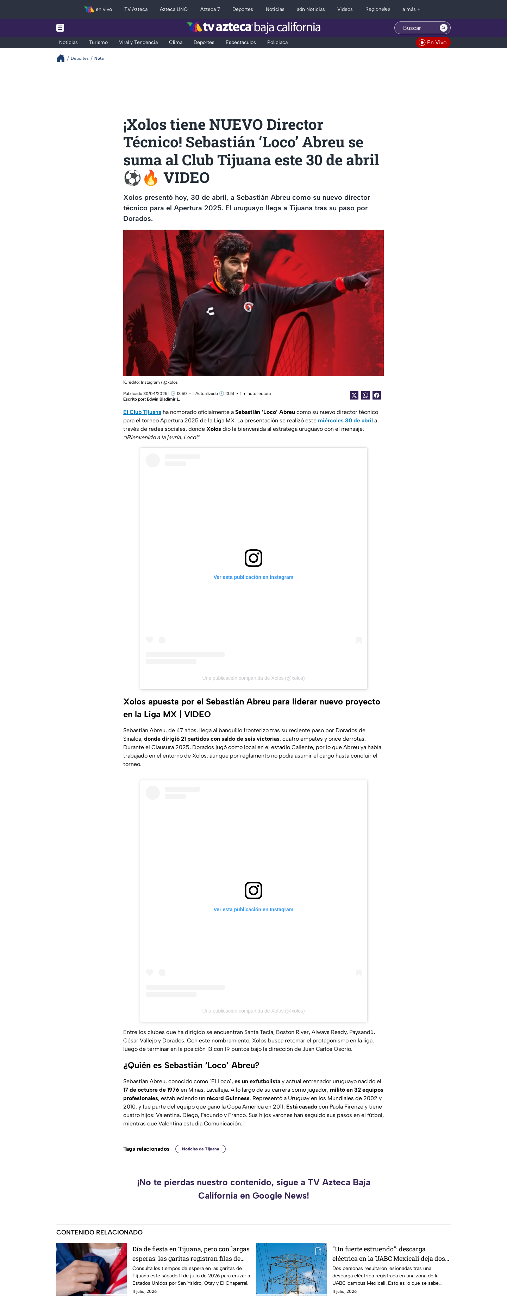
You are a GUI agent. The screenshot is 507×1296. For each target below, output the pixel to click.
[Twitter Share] (354, 395)
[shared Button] (365, 395)
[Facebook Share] (377, 395)
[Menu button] (84, 27)
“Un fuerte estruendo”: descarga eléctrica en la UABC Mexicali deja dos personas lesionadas (388, 1254)
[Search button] (443, 28)
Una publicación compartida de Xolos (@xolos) (253, 678)
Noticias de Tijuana (200, 1149)
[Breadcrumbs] (63, 58)
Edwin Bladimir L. (163, 399)
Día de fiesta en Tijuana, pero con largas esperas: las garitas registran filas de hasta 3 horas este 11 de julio (191, 1254)
